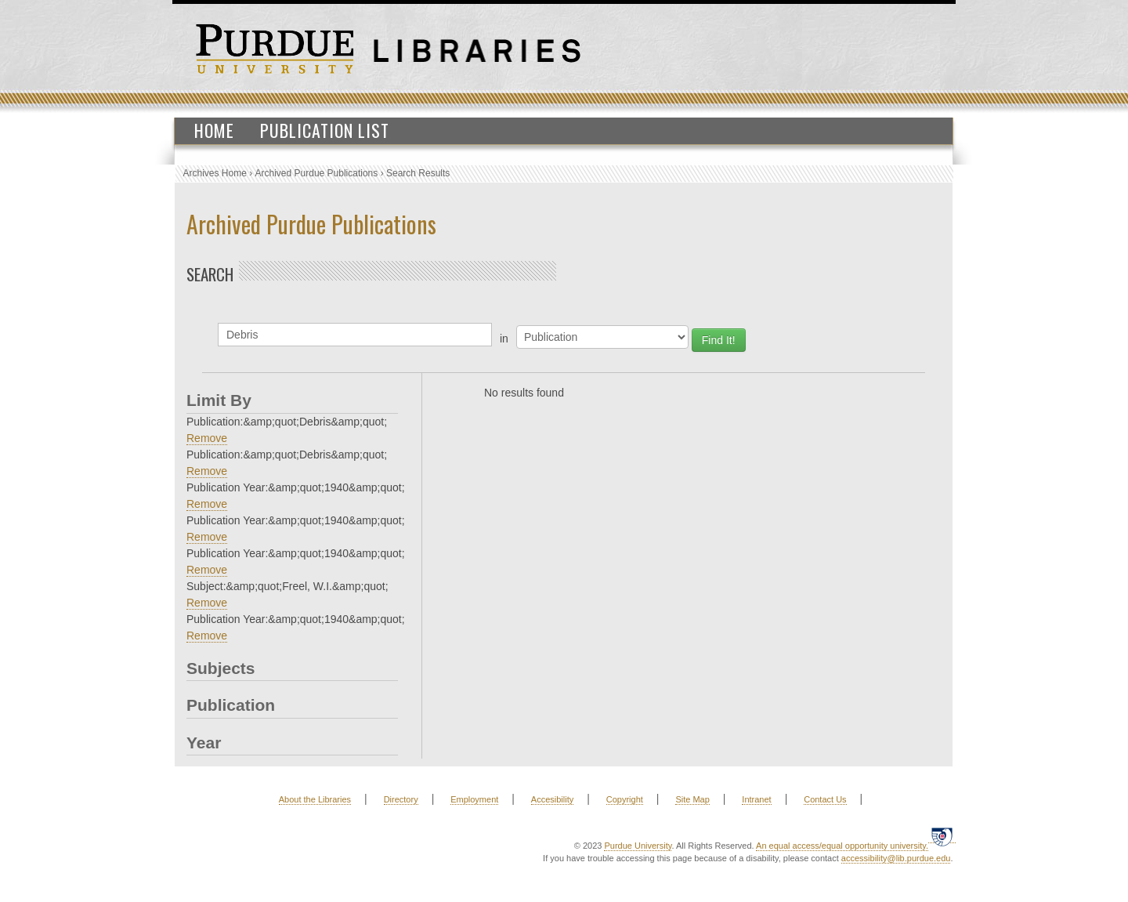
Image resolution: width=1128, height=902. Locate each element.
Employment (474, 799)
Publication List (324, 130)
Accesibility (552, 799)
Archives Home (215, 173)
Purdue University (637, 845)
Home (214, 130)
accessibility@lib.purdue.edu (896, 858)
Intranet (756, 799)
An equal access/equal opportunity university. (842, 845)
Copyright (624, 799)
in (504, 338)
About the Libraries (315, 799)
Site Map (692, 799)
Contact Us (825, 799)
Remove (206, 438)
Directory (401, 799)
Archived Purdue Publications (316, 173)
